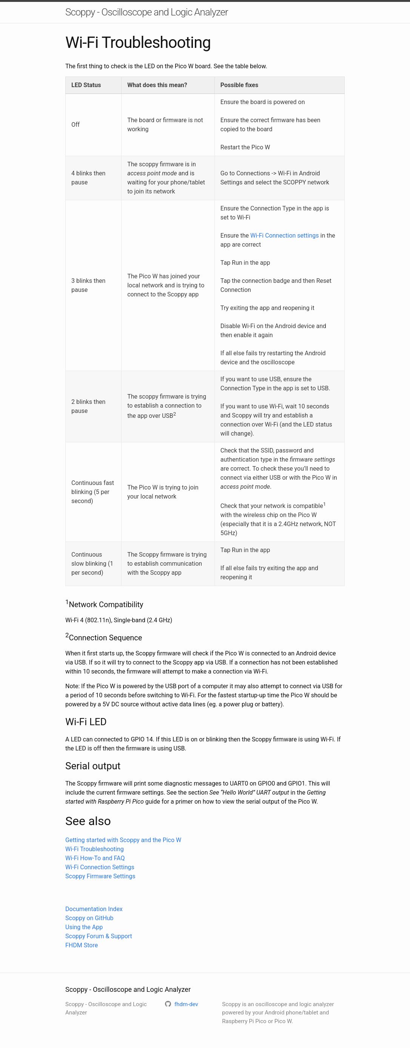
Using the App (84, 927)
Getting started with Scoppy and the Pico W (123, 840)
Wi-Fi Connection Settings (99, 867)
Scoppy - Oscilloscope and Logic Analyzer (146, 12)
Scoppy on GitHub (89, 918)
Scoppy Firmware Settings (100, 876)
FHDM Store (81, 945)
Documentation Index (94, 909)
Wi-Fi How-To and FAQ (95, 858)
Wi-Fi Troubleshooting (94, 849)
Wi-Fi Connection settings (284, 235)
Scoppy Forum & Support (98, 936)
